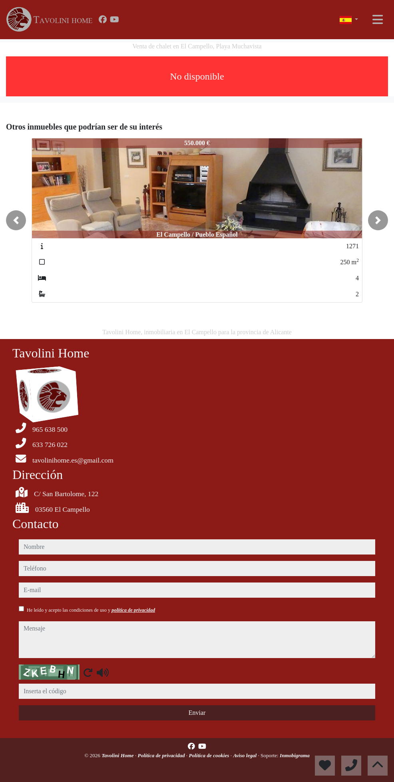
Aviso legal (245, 755)
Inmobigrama (295, 755)
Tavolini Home (118, 755)
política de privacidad (133, 610)
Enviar (197, 712)
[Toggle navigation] (378, 19)
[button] (16, 220)
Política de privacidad (162, 755)
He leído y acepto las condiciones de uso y (91, 610)
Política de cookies (209, 755)
